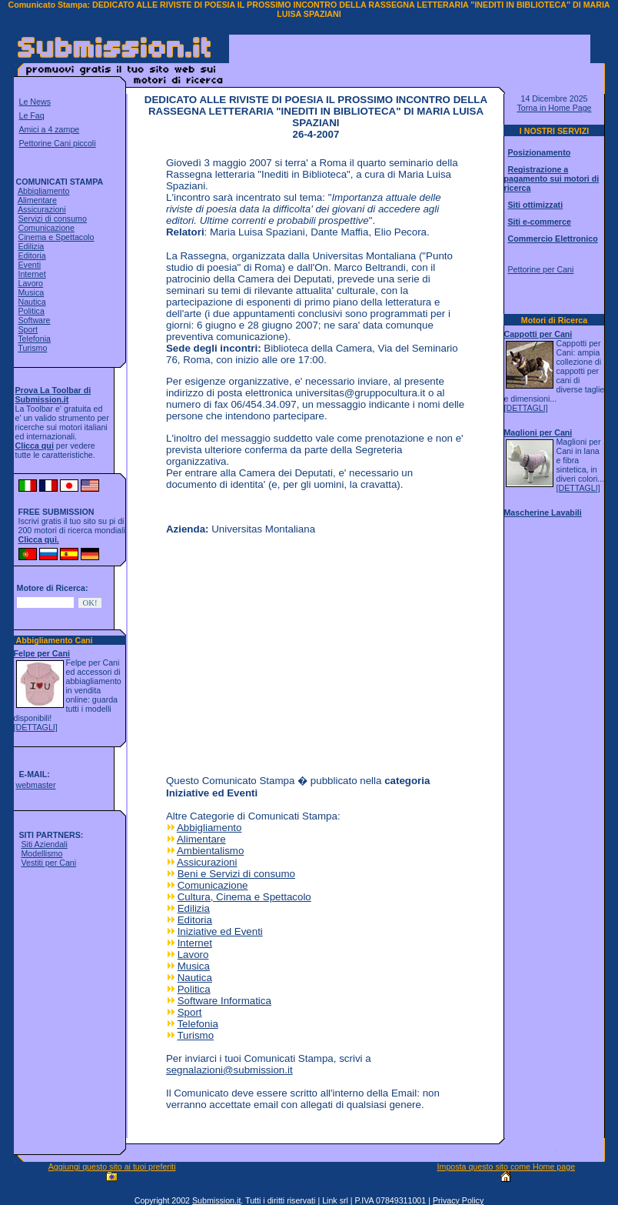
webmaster (35, 784)
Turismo (32, 347)
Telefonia (34, 338)
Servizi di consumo (52, 218)
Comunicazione (46, 227)
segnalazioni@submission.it (229, 1070)
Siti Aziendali (44, 844)
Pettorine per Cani (540, 269)
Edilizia (31, 246)
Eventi (29, 264)
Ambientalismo (210, 850)
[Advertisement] (410, 58)
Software (34, 320)
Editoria (31, 255)
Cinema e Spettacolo (56, 237)
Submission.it (216, 1200)
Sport (27, 329)
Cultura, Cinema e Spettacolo (244, 897)
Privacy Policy (458, 1200)
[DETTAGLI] (36, 727)
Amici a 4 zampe (49, 129)
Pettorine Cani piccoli (57, 143)
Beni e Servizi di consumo (236, 874)
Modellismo (41, 853)
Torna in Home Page (554, 107)
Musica (31, 292)
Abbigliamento (44, 190)
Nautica (31, 301)
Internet (31, 274)
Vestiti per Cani (48, 862)
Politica (31, 310)
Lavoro (30, 283)
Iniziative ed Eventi (220, 931)
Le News (35, 101)
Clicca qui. (38, 539)
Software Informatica (224, 1000)
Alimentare (37, 200)
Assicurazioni (42, 209)
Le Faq (32, 115)
